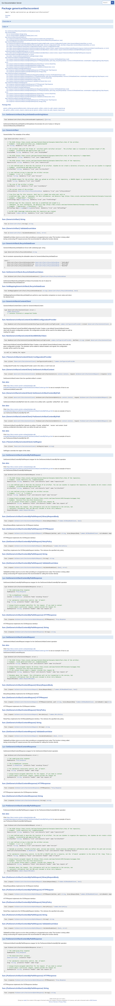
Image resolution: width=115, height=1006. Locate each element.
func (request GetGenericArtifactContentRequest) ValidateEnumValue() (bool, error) (29, 81)
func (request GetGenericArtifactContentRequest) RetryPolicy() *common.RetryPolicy (29, 78)
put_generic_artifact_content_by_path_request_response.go (48, 110)
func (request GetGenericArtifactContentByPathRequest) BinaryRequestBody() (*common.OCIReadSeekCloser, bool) (38, 59)
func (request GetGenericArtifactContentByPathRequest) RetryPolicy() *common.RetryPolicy (31, 63)
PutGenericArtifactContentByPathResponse (24, 939)
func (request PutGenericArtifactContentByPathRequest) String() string (25, 95)
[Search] (106, 2)
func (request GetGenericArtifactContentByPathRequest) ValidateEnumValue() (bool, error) (31, 67)
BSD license (93, 1000)
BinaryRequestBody (50, 516)
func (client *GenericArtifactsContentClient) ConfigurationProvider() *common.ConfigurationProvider (33, 46)
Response (23, 592)
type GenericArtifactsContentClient (14, 41)
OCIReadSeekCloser (70, 521)
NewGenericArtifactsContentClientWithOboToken (26, 336)
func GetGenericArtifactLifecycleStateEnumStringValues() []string (22, 31)
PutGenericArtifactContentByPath (46, 416)
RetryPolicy (47, 541)
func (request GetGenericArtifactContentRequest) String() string (23, 79)
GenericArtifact (12, 130)
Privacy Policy (62, 1001)
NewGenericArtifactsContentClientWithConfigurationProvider (31, 320)
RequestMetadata (29, 510)
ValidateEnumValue (28, 228)
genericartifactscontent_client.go (23, 108)
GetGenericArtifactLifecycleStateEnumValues (24, 272)
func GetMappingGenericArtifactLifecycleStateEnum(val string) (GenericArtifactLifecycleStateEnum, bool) (35, 40)
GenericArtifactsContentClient (18, 301)
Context (66, 374)
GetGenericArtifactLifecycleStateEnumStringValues (27, 114)
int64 (18, 186)
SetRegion (37, 442)
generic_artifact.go (8, 108)
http (18, 592)
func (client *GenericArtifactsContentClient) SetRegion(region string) (25, 56)
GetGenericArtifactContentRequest (87, 374)
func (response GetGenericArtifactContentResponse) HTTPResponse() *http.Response (30, 84)
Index (6, 17)
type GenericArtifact (10, 32)
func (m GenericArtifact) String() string (17, 34)
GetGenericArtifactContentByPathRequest (93, 397)
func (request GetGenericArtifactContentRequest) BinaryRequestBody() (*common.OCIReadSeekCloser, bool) (36, 74)
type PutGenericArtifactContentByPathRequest (17, 87)
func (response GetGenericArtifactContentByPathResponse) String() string (26, 71)
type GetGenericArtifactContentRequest (15, 73)
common (19, 213)
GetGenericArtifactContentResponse (21, 747)
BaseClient (15, 312)
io (13, 597)
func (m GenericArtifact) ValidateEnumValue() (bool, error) (22, 35)
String (22, 219)
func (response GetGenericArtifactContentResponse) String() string (24, 85)
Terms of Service (53, 1001)
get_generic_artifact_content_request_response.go (17, 110)
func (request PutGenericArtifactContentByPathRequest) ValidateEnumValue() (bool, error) (31, 96)
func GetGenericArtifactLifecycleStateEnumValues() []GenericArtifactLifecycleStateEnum (30, 38)
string (48, 119)
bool (38, 233)
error (43, 233)
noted (25, 1000)
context (60, 374)
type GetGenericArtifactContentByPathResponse (18, 68)
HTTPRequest (48, 529)
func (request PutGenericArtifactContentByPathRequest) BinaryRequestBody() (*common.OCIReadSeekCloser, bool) (38, 89)
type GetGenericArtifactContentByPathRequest (17, 57)
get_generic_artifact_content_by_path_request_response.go (48, 108)
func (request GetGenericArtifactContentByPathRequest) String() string (25, 65)
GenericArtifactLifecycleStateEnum (30, 191)
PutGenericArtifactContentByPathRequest (93, 421)
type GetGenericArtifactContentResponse (16, 82)
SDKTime (24, 213)
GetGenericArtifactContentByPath (46, 393)
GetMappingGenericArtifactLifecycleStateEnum (25, 286)
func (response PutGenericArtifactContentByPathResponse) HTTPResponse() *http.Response (32, 99)
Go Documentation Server (12, 3)
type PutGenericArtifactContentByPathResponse (18, 98)
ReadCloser (18, 597)
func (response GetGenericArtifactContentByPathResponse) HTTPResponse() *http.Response (32, 70)
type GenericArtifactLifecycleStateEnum (15, 37)
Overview (7, 15)
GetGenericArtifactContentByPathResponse (24, 578)
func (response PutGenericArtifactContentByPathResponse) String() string (26, 101)
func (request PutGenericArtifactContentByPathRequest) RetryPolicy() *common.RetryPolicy (31, 93)
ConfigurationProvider (73, 324)
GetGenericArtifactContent (43, 369)
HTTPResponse (50, 615)
